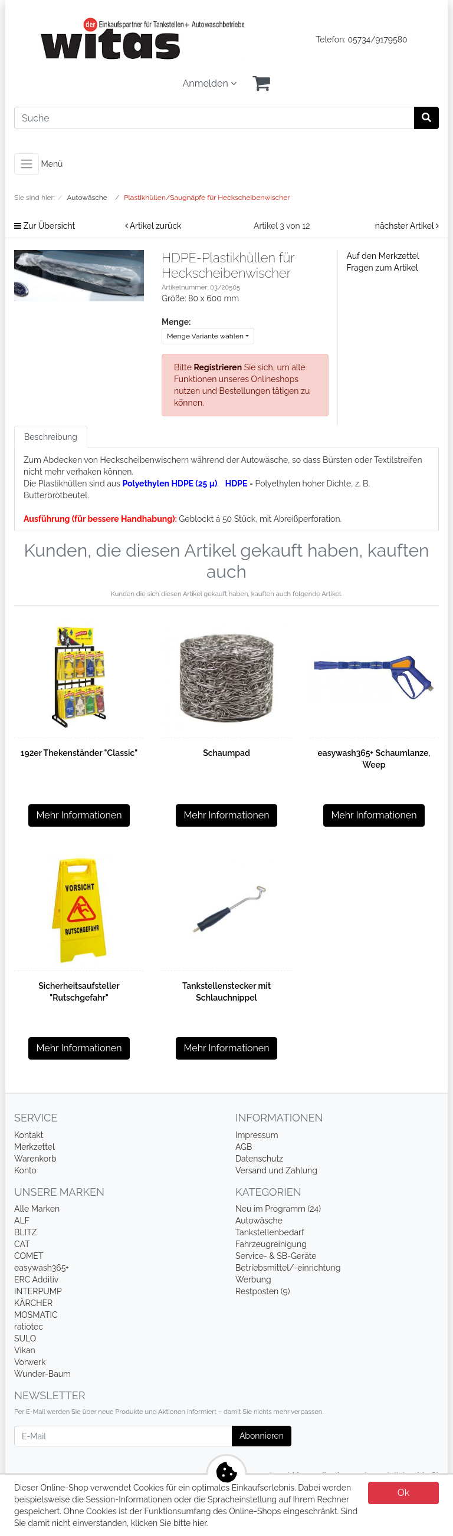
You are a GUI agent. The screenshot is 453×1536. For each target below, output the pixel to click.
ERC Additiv (36, 1279)
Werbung (253, 1279)
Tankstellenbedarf (269, 1232)
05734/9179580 (378, 39)
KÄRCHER (33, 1303)
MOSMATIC (36, 1315)
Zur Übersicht (44, 226)
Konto (25, 1170)
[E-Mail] (123, 1436)
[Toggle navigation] (26, 164)
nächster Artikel (407, 226)
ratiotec (28, 1326)
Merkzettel (34, 1147)
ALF (21, 1220)
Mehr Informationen (79, 815)
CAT (22, 1244)
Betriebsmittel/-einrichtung (287, 1267)
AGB (243, 1147)
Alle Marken (37, 1208)
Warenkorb (35, 1158)
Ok (404, 1492)
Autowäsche (259, 1220)
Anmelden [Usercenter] (210, 83)
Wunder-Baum (42, 1374)
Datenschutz (259, 1158)
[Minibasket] (261, 83)
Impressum (256, 1135)
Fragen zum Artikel (382, 267)
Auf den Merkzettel (383, 256)
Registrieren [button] (217, 367)
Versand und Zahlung (276, 1170)
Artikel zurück (153, 226)
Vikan (24, 1350)
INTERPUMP (38, 1291)
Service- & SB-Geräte (276, 1256)
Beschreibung (50, 437)
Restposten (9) (262, 1291)
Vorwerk (30, 1362)
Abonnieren (261, 1435)
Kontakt (28, 1135)
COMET (28, 1256)
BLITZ (25, 1232)
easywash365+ (41, 1267)
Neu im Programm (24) (278, 1208)
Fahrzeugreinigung (271, 1244)
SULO (25, 1338)
